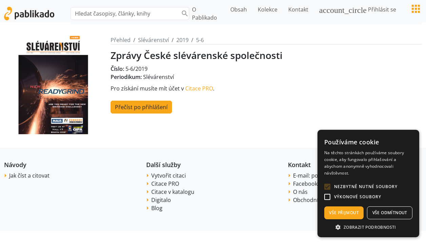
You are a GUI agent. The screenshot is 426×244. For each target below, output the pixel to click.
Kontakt (298, 9)
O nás (300, 192)
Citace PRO (199, 88)
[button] (327, 187)
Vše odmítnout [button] (389, 213)
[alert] (368, 183)
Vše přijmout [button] (344, 213)
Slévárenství (153, 40)
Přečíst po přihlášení (141, 107)
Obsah (238, 9)
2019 (182, 40)
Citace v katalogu (172, 192)
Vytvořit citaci (168, 175)
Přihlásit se (357, 10)
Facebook (305, 183)
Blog (156, 208)
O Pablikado (204, 13)
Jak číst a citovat (29, 175)
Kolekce (267, 9)
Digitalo (161, 200)
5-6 (200, 40)
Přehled (121, 40)
